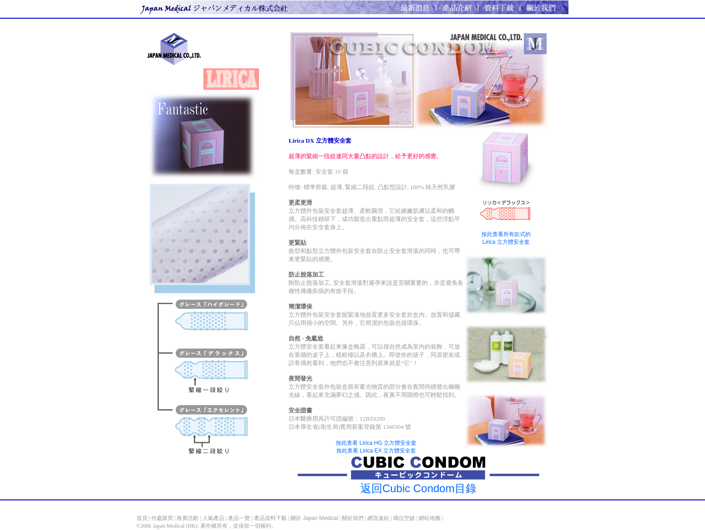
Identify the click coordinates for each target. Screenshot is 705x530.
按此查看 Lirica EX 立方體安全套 (376, 451)
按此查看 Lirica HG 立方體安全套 (376, 443)
